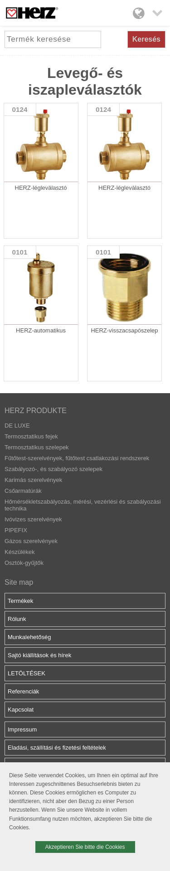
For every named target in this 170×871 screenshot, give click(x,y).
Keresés (146, 39)
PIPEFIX (16, 530)
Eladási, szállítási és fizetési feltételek (57, 747)
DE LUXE (17, 425)
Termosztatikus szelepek (37, 447)
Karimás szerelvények (33, 479)
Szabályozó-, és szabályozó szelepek (53, 469)
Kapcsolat (21, 709)
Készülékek (19, 552)
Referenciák (23, 691)
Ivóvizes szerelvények (33, 519)
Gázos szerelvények (31, 541)
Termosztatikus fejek (31, 436)
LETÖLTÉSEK (26, 673)
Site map (19, 582)
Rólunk (17, 619)
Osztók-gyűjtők (24, 562)
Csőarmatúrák (23, 490)
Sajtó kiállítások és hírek (39, 655)
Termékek (20, 600)
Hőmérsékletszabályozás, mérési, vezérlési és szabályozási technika (83, 505)
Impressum (22, 729)
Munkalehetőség (29, 637)
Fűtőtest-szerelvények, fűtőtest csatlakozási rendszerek (77, 458)
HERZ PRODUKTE (36, 410)
